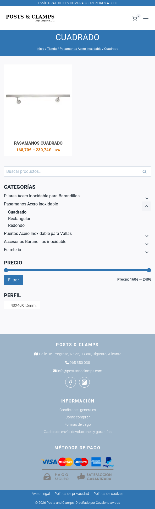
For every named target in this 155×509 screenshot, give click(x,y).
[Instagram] (84, 382)
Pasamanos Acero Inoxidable (31, 204)
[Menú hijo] (146, 198)
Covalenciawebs (108, 503)
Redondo (16, 225)
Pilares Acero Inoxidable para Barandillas (42, 195)
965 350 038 (80, 362)
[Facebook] (70, 382)
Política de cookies (108, 494)
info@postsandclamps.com (79, 371)
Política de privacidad (71, 494)
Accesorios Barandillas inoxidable (35, 241)
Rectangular (19, 218)
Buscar (146, 172)
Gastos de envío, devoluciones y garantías (78, 432)
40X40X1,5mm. (24, 305)
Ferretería (12, 249)
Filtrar (13, 279)
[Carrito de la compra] (135, 18)
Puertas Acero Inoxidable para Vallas (38, 233)
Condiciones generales (77, 410)
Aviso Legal (41, 494)
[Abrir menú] (145, 18)
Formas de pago (77, 424)
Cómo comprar (77, 417)
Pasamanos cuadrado (38, 143)
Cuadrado (17, 212)
